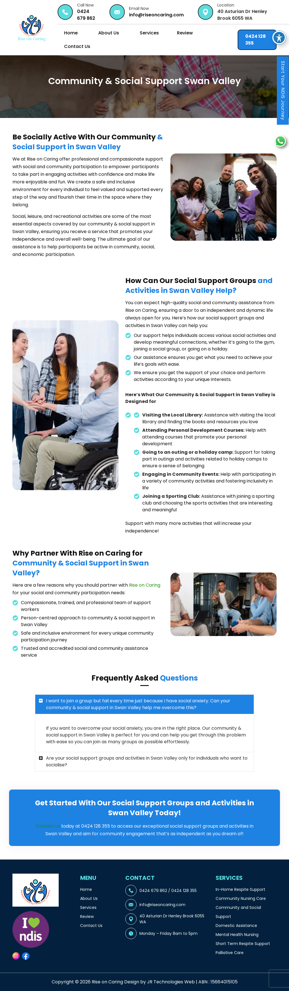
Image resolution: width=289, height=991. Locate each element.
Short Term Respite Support (243, 943)
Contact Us (77, 46)
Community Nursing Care (241, 898)
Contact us (48, 826)
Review (185, 33)
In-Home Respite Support (240, 889)
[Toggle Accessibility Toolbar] (279, 21)
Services (149, 33)
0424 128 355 (255, 39)
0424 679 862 (86, 14)
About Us (108, 33)
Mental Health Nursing (237, 934)
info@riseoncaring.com (156, 15)
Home (71, 33)
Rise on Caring (144, 585)
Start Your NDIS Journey (283, 90)
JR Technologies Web (171, 982)
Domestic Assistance (236, 925)
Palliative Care (230, 952)
